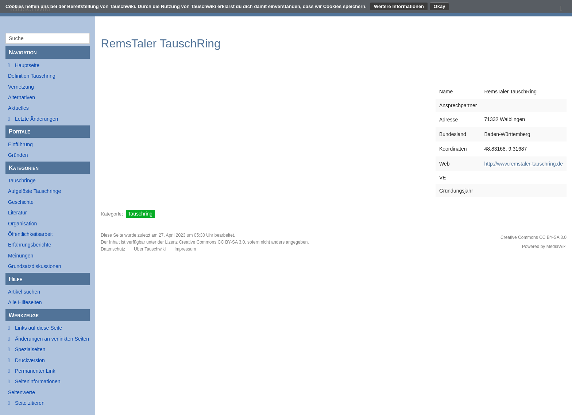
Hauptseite (27, 65)
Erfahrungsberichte (29, 245)
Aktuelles (18, 108)
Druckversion (30, 360)
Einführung (20, 144)
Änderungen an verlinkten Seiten (52, 339)
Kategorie (111, 214)
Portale (19, 131)
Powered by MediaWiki (544, 246)
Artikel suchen (24, 292)
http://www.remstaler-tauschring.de (523, 164)
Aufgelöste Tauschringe (34, 191)
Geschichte (21, 202)
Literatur (17, 213)
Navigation (22, 52)
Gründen (18, 155)
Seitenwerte (21, 392)
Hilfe (15, 279)
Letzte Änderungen (36, 119)
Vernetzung (21, 87)
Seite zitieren (30, 403)
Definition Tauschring (31, 76)
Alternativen (21, 97)
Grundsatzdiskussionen (34, 266)
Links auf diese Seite (38, 328)
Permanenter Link (35, 371)
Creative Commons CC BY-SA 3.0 (212, 242)
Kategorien (23, 167)
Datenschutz (113, 249)
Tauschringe (22, 180)
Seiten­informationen (38, 381)
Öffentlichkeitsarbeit (30, 234)
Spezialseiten (30, 349)
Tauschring (140, 214)
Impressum (185, 249)
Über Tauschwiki (150, 249)
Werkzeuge (23, 315)
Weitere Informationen (399, 6)
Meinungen (20, 256)
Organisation (22, 223)
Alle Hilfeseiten (25, 302)
